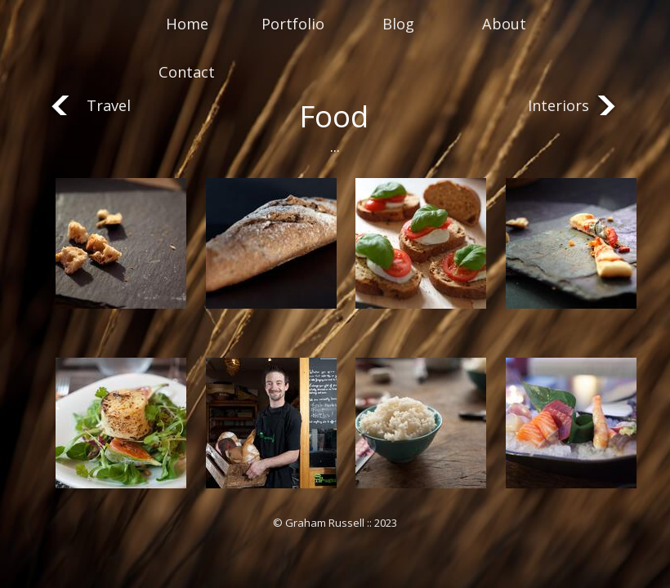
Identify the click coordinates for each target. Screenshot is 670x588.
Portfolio (292, 23)
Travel (109, 105)
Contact (187, 72)
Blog (398, 23)
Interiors (558, 105)
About (504, 23)
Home (187, 23)
